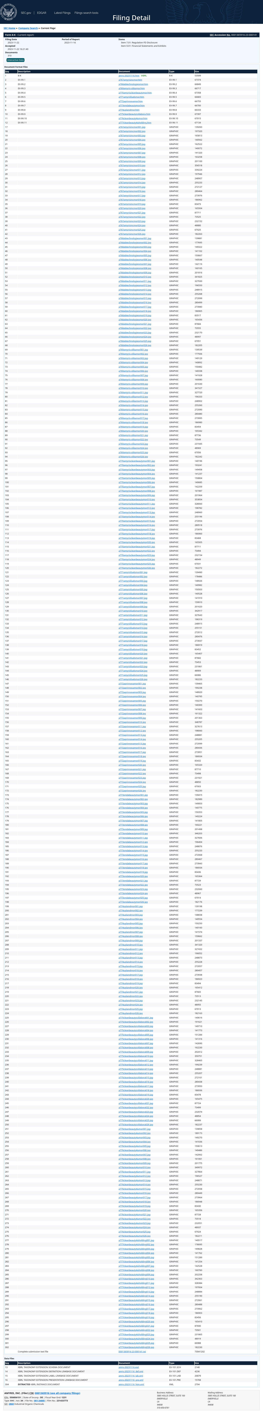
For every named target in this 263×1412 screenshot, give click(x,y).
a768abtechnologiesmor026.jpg (135, 345)
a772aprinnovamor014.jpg (132, 739)
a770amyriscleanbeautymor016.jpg (137, 525)
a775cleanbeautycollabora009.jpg (136, 1051)
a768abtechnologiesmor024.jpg (135, 336)
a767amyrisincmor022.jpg (132, 216)
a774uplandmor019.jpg (131, 983)
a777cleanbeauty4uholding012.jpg (136, 1287)
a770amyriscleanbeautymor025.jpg (137, 563)
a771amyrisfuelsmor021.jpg (133, 657)
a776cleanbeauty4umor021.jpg (135, 1214)
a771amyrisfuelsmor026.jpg (133, 679)
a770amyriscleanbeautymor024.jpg (137, 559)
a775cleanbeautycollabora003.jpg (136, 1026)
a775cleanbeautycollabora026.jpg (136, 1124)
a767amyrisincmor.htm (130, 79)
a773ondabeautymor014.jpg (133, 850)
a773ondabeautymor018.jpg (133, 867)
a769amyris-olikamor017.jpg (133, 418)
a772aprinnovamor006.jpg (132, 704)
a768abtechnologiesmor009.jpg (135, 272)
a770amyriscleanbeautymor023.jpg (137, 555)
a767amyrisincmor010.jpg (132, 165)
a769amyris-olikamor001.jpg (133, 349)
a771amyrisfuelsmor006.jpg (133, 593)
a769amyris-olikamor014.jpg (133, 405)
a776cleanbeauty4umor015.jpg (135, 1188)
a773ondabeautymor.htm (132, 105)
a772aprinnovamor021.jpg (132, 769)
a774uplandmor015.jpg (131, 966)
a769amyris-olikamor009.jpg (133, 383)
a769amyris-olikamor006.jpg (133, 370)
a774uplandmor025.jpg (131, 1009)
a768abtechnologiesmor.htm (133, 84)
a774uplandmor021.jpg (131, 991)
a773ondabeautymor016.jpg (133, 859)
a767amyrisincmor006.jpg (132, 148)
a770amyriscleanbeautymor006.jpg (137, 482)
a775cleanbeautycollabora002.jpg (136, 1021)
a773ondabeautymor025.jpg (133, 897)
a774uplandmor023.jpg (131, 1000)
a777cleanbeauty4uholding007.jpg (136, 1265)
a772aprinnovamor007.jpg (132, 709)
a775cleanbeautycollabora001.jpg (136, 1017)
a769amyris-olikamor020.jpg (133, 430)
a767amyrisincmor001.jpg (132, 126)
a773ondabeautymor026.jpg (133, 901)
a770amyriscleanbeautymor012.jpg (137, 507)
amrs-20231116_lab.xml (131, 1375)
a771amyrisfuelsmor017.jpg (133, 640)
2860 (11, 1403)
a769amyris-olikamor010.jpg (133, 388)
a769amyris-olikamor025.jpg (133, 452)
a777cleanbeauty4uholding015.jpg (136, 1300)
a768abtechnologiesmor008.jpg (135, 268)
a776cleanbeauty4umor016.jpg (135, 1193)
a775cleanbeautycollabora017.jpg (136, 1086)
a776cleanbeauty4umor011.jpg (135, 1171)
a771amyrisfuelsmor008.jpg (133, 602)
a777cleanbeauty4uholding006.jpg (136, 1261)
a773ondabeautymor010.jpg (133, 833)
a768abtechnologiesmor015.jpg (135, 298)
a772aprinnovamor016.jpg (132, 747)
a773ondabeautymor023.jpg (133, 889)
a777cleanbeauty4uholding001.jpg (136, 1240)
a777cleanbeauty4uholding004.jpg (136, 1252)
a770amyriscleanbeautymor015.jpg (137, 520)
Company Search (28, 28)
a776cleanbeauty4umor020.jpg (135, 1210)
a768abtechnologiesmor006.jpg (135, 259)
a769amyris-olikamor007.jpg (133, 375)
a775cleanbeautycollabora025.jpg (136, 1120)
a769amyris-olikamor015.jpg (133, 409)
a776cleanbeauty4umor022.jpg (135, 1218)
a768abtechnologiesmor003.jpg (135, 246)
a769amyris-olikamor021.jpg (133, 435)
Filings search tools (86, 12)
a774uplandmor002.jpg (131, 910)
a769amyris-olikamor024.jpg (133, 448)
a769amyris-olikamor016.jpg (133, 413)
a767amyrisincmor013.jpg (132, 178)
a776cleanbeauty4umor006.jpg (135, 1150)
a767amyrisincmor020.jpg (132, 208)
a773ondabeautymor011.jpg (133, 837)
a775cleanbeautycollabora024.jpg (136, 1115)
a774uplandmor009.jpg (131, 940)
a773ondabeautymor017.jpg (133, 863)
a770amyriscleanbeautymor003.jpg (137, 469)
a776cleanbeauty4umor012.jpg (135, 1175)
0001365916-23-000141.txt (132, 1351)
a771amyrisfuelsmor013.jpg (133, 623)
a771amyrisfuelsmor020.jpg (133, 653)
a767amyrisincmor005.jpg (132, 144)
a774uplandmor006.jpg (131, 927)
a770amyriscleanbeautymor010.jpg (137, 499)
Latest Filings (62, 12)
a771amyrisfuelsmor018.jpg (133, 644)
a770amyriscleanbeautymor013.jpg (137, 512)
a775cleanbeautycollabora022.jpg (136, 1107)
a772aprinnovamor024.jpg (132, 781)
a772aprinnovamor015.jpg (132, 743)
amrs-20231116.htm (129, 75)
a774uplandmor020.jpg (131, 987)
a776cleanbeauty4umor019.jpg (135, 1205)
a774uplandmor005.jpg (131, 923)
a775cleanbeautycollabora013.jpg (136, 1068)
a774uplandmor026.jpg (131, 1013)
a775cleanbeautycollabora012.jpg (136, 1064)
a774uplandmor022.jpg (131, 996)
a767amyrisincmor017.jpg (132, 195)
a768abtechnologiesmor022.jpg (135, 328)
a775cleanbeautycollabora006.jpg (136, 1038)
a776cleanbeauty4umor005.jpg (135, 1146)
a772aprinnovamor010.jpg (132, 722)
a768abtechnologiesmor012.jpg (135, 285)
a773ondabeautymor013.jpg (133, 846)
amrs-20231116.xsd (129, 1367)
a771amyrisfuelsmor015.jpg (133, 632)
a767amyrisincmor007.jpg (132, 152)
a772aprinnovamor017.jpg (132, 752)
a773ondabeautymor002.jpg (133, 799)
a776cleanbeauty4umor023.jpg (135, 1223)
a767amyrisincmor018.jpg (132, 199)
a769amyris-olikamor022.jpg (133, 439)
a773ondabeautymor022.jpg (133, 884)
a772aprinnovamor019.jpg (132, 760)
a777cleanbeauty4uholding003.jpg (136, 1248)
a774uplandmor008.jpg (131, 936)
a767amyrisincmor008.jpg (132, 156)
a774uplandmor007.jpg (131, 931)
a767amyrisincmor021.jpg (132, 212)
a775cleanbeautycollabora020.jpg (136, 1098)
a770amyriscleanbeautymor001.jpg (137, 460)
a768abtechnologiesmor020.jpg (135, 319)
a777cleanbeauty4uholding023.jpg (136, 1334)
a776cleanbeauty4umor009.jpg (135, 1163)
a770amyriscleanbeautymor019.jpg (137, 538)
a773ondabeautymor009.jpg (133, 829)
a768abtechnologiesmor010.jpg (135, 276)
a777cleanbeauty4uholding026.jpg (136, 1347)
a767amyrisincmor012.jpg (132, 173)
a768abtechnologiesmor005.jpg (135, 255)
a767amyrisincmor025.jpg (132, 229)
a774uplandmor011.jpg (131, 949)
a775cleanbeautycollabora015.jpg (136, 1077)
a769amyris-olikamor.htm (132, 88)
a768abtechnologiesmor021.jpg (135, 323)
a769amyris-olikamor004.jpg (133, 362)
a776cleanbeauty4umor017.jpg (135, 1197)
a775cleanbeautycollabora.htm (134, 114)
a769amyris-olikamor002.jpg (133, 353)
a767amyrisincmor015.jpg (132, 186)
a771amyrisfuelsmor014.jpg (133, 627)
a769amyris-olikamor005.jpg (133, 366)
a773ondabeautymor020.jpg (133, 876)
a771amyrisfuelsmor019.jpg (133, 649)
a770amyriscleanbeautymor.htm (135, 92)
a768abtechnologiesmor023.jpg (135, 332)
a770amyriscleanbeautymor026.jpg (137, 567)
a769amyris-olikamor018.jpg (133, 422)
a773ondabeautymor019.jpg (133, 871)
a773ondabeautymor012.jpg (133, 841)
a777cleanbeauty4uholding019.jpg (136, 1317)
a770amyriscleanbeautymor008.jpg (137, 490)
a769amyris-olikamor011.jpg (133, 392)
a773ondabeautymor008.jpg (133, 824)
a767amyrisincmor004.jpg (132, 139)
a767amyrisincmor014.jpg (132, 182)
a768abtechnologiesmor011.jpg (135, 281)
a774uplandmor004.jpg (131, 919)
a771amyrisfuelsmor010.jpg (133, 610)
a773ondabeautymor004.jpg (133, 807)
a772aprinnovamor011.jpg (132, 726)
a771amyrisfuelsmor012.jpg (133, 619)
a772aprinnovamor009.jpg (132, 717)
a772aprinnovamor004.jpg (132, 696)
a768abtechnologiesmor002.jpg (135, 242)
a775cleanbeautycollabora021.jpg (136, 1103)
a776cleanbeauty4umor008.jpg (135, 1158)
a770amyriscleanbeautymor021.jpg (137, 546)
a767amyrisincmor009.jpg (132, 161)
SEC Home (9, 28)
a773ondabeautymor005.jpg (133, 812)
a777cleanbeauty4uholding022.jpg (136, 1330)
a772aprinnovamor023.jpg (132, 777)
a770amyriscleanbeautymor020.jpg (137, 542)
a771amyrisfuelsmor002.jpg (133, 576)
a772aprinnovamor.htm (131, 101)
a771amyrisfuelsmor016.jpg (133, 636)
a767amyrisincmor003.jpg (132, 135)
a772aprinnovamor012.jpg (132, 730)
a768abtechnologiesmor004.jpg (135, 251)
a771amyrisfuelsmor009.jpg (133, 606)
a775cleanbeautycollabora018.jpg (136, 1090)
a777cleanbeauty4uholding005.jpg (136, 1257)
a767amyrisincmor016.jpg (132, 191)
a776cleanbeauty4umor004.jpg (135, 1141)
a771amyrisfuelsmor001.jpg (133, 572)
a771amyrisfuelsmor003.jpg (133, 580)
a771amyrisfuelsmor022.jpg (133, 662)
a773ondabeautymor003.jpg (133, 803)
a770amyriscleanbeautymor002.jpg (137, 465)
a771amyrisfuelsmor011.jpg (133, 615)
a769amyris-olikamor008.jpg (133, 379)
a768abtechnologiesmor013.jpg (135, 289)
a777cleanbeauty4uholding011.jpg (136, 1283)
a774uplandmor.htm (129, 109)
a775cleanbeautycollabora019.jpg (136, 1094)
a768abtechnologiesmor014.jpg (135, 293)
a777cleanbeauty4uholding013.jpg (136, 1291)
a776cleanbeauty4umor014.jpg (135, 1184)
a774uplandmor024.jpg (131, 1004)
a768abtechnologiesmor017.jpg (135, 306)
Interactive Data (15, 59)
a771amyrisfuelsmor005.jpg (133, 589)
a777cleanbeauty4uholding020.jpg (136, 1321)
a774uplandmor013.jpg (131, 957)
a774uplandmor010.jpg (131, 944)
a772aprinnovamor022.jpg (132, 773)
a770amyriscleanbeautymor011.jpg (137, 503)
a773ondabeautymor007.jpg (133, 820)
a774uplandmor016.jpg (131, 970)
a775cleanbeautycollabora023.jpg (136, 1111)
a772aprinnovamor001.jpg (132, 683)
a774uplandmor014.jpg (131, 961)
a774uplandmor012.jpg (131, 953)
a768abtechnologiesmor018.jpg (135, 310)
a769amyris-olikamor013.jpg (133, 400)
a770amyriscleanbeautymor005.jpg (137, 478)
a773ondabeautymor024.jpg (133, 893)
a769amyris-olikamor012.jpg (133, 396)
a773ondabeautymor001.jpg (133, 794)
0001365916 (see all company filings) (57, 1393)
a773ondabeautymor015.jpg (133, 854)
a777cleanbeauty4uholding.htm (135, 122)
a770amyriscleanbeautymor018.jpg (137, 533)
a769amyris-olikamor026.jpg (133, 456)
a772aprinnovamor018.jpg (132, 756)
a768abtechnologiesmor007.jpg (135, 263)
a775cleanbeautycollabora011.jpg (136, 1060)
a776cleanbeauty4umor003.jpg (135, 1137)
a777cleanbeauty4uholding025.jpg (136, 1342)
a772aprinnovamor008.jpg (132, 713)
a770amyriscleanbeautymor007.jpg (137, 486)
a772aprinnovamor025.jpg (132, 786)
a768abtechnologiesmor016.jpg (135, 302)
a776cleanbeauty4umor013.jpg (135, 1180)
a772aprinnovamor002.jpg (132, 687)
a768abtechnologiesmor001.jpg (135, 238)
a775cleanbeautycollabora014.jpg (136, 1073)
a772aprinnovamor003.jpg (132, 692)
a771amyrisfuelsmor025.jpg (133, 675)
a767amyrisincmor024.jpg (132, 225)
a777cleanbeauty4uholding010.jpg (136, 1278)
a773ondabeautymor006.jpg (133, 816)
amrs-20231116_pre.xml (131, 1379)
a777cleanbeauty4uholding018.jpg (136, 1312)
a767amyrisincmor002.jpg (132, 131)
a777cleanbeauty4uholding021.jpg (136, 1325)
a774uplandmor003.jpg (131, 914)
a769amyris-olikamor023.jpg (133, 443)
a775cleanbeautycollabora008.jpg (136, 1047)
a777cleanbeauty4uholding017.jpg (136, 1308)
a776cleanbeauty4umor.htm (133, 118)
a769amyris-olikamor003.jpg (133, 358)
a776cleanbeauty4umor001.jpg (135, 1128)
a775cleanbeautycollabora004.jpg (136, 1030)
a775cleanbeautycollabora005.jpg (136, 1034)
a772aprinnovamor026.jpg (132, 790)
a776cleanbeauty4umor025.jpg (135, 1231)
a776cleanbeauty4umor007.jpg (135, 1154)
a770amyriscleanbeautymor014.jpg (137, 516)
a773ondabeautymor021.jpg (133, 880)
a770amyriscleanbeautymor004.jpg (137, 473)
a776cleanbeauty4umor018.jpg (135, 1201)
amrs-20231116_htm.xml (131, 1384)
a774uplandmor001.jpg (131, 906)
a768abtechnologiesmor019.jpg (135, 315)
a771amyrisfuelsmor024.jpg (133, 670)
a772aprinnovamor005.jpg (132, 700)
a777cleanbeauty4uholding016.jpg (136, 1304)
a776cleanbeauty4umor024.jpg (135, 1227)
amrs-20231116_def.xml (131, 1371)
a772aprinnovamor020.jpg (132, 764)
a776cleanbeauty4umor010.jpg (135, 1167)
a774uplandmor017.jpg (131, 974)
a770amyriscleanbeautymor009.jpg (137, 495)
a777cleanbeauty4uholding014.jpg (136, 1295)
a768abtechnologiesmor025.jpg (135, 341)
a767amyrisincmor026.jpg (132, 233)
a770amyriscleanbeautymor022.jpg (137, 550)
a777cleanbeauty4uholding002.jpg (136, 1244)
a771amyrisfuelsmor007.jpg (133, 597)
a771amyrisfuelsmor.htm (131, 96)
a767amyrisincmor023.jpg (132, 221)
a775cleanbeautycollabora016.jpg (136, 1081)
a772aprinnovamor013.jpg (132, 734)
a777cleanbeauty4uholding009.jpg (136, 1274)
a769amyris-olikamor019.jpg (133, 426)
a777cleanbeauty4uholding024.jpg (136, 1338)
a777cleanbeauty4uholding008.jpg (136, 1270)
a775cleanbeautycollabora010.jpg (136, 1056)
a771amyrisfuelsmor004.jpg (133, 585)
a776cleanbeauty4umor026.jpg (135, 1235)
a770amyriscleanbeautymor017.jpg (137, 529)
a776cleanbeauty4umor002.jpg (135, 1133)
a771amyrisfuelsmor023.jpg (133, 666)
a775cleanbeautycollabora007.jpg (136, 1043)
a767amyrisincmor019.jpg (132, 204)
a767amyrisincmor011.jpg (132, 169)
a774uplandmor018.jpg (131, 978)
